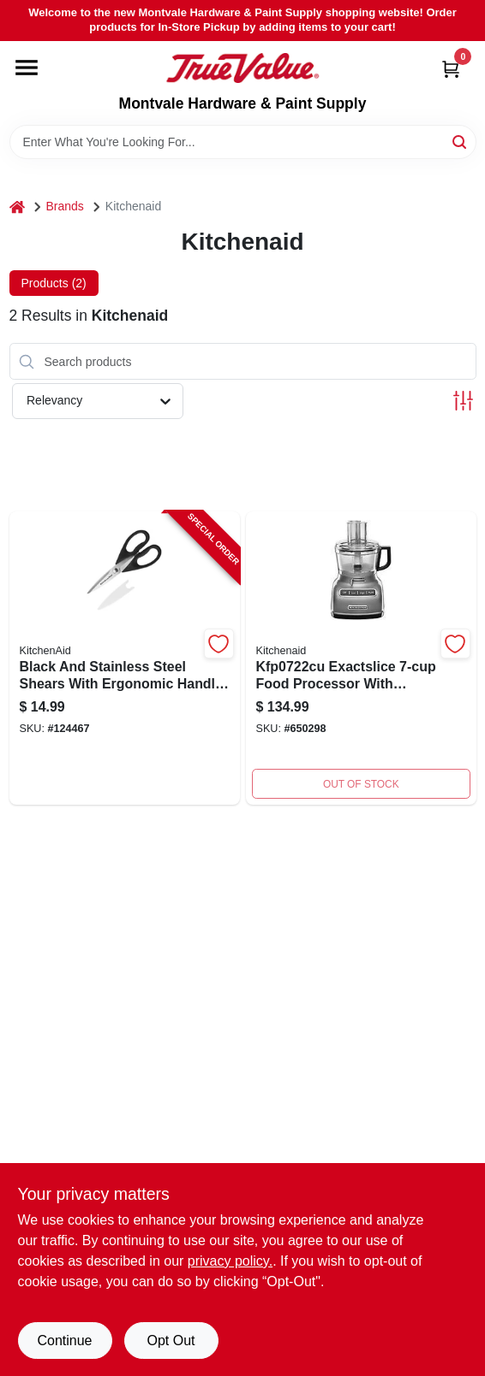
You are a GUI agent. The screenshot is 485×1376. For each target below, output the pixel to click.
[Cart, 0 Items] (450, 69)
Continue (64, 1340)
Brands (65, 206)
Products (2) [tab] (54, 283)
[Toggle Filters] (463, 400)
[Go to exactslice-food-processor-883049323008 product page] (361, 658)
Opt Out (171, 1340)
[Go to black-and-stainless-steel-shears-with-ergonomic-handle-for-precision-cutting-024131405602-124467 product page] (124, 658)
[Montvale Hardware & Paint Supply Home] (242, 68)
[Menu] (26, 67)
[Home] (17, 207)
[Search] (460, 141)
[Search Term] (242, 142)
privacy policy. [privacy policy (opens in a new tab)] (230, 1261)
